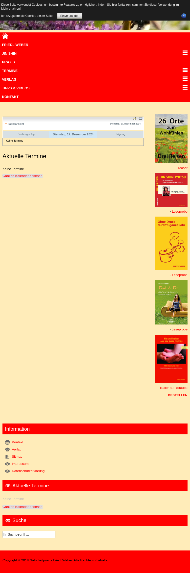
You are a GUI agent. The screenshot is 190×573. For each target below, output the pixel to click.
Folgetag (120, 134)
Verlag (17, 449)
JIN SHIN (9, 53)
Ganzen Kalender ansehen (22, 176)
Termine (10, 71)
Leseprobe (180, 211)
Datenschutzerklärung (28, 471)
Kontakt (10, 97)
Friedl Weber (15, 45)
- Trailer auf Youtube (172, 388)
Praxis (8, 62)
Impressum (20, 464)
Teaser (183, 168)
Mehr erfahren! (11, 8)
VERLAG (9, 79)
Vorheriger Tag (27, 134)
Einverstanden (69, 16)
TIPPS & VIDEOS (15, 88)
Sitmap (17, 456)
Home (5, 36)
